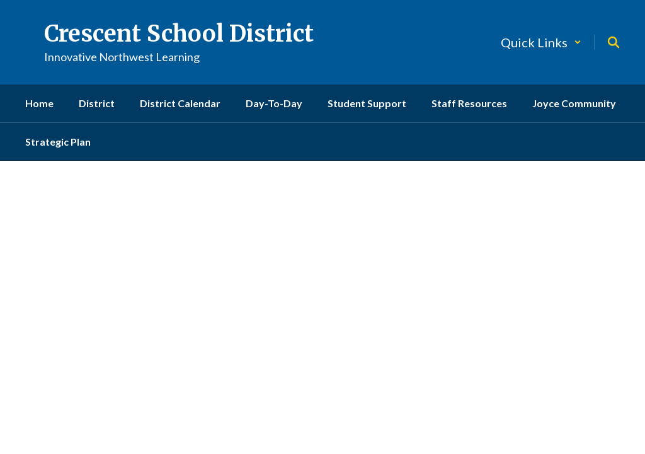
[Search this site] (613, 42)
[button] (541, 42)
